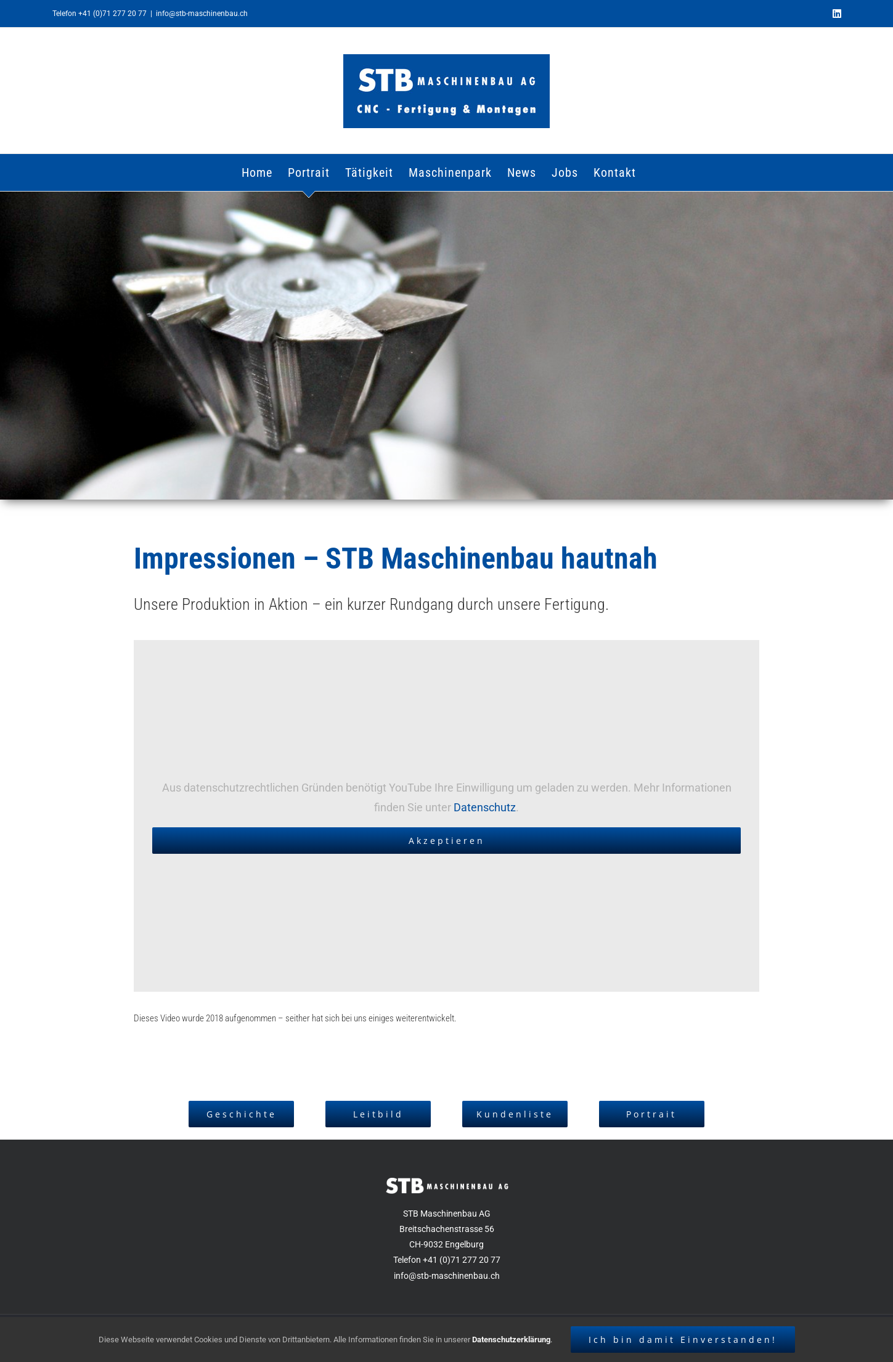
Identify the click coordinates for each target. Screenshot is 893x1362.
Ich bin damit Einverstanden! (683, 1339)
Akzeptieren (447, 840)
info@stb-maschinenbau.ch (202, 13)
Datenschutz (485, 807)
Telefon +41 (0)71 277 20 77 (99, 13)
